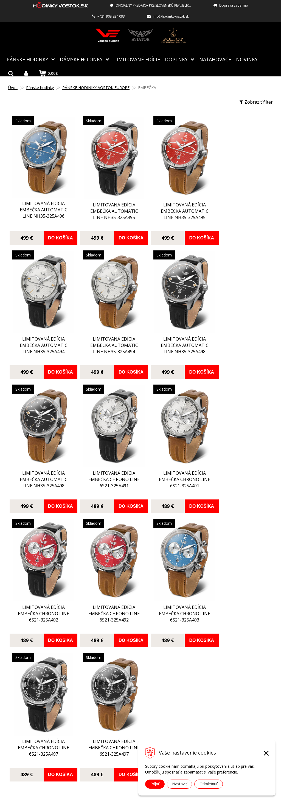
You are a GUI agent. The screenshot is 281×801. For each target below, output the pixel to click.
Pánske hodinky (27, 59)
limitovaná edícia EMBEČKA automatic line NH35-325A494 (239, 209)
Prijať (154, 784)
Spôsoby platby (117, 704)
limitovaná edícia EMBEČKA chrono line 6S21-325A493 (239, 470)
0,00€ (48, 73)
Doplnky (176, 59)
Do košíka (56, 234)
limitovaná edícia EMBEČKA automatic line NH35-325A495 (107, 210)
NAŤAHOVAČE (215, 59)
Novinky (247, 59)
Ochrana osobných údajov (128, 736)
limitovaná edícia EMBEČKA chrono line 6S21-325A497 (41, 602)
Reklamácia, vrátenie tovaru (130, 720)
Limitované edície (137, 59)
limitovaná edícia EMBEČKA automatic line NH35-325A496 (41, 206)
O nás (107, 688)
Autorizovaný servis (122, 696)
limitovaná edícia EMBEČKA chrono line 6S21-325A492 (107, 470)
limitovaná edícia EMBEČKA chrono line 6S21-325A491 (239, 337)
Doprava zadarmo (233, 5)
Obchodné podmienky (124, 728)
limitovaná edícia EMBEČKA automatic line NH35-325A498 (107, 341)
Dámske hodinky (81, 59)
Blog (106, 680)
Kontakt (110, 744)
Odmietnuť (208, 784)
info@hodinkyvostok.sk (171, 16)
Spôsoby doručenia (121, 712)
